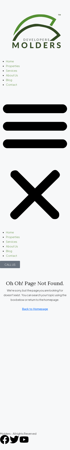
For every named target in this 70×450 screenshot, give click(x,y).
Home (10, 61)
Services (11, 70)
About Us (12, 75)
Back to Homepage (35, 309)
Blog (9, 80)
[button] (35, 160)
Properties (13, 66)
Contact (11, 84)
